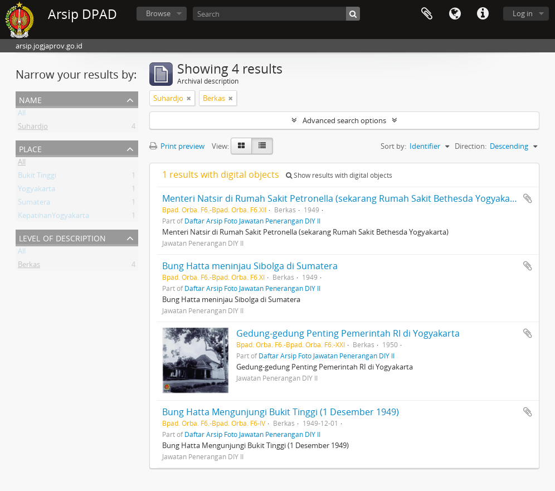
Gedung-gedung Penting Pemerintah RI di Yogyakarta (348, 333)
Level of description (62, 237)
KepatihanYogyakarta (53, 217)
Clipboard (427, 14)
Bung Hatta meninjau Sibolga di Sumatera (250, 266)
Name (30, 98)
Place (30, 147)
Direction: (470, 146)
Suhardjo (33, 128)
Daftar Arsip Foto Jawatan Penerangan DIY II (252, 220)
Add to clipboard (527, 198)
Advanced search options (344, 120)
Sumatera (34, 204)
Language (455, 14)
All (22, 115)
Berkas (29, 266)
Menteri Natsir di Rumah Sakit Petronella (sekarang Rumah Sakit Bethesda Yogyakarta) (343, 198)
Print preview (177, 146)
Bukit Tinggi (37, 177)
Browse (158, 13)
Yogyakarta (36, 191)
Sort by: (393, 146)
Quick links (482, 14)
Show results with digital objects (339, 175)
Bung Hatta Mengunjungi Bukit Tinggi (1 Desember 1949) (280, 412)
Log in (523, 13)
